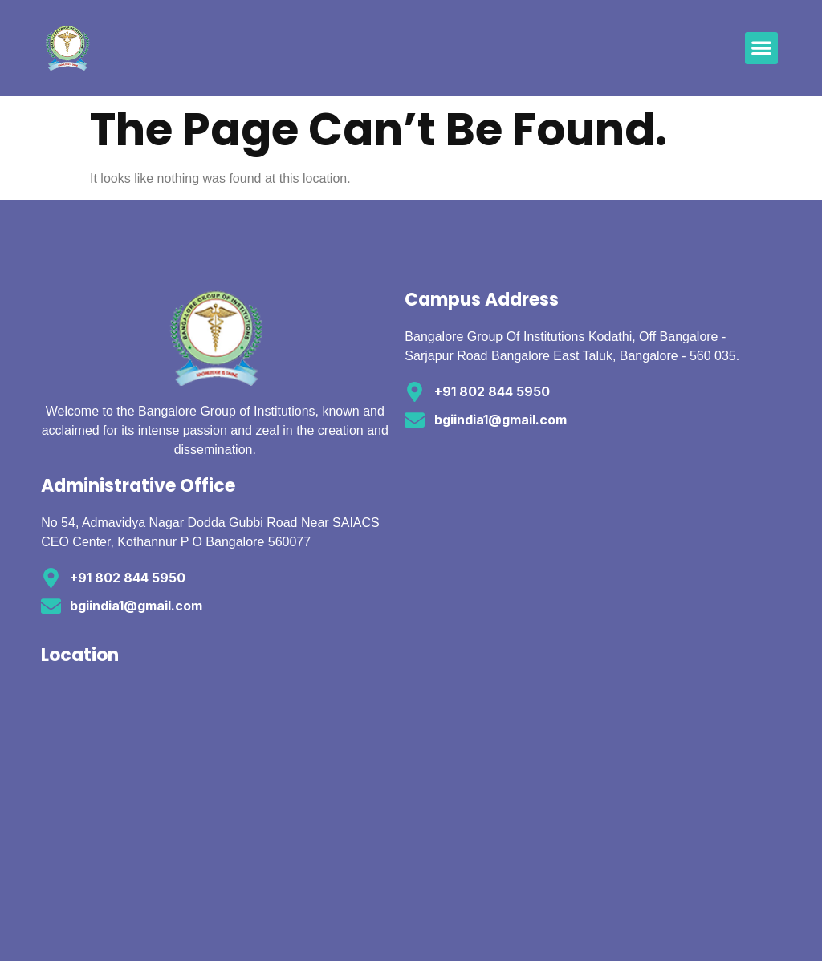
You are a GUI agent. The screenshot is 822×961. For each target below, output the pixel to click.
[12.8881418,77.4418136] (222, 802)
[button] (761, 48)
